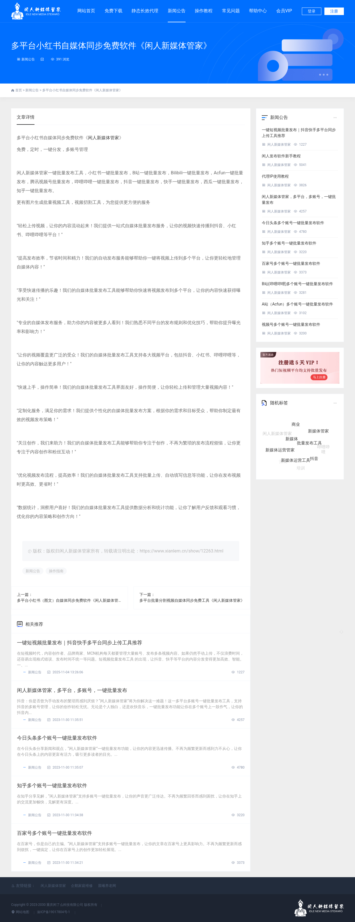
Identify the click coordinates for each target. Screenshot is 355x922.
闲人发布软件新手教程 (281, 156)
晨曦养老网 (107, 886)
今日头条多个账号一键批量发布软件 (57, 738)
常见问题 (231, 10)
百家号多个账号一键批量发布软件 (54, 833)
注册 (334, 11)
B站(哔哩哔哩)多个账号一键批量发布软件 (297, 284)
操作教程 (204, 10)
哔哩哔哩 (323, 447)
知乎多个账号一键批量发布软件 (52, 785)
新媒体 (291, 443)
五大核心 (308, 420)
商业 (296, 429)
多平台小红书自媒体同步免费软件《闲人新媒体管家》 (111, 45)
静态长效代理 (145, 8)
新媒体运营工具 (295, 460)
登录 (311, 11)
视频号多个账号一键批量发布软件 (291, 324)
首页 (19, 90)
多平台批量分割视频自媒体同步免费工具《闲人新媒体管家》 (192, 600)
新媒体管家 (318, 433)
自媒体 (289, 420)
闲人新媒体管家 (103, 137)
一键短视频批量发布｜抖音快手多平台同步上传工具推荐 (79, 642)
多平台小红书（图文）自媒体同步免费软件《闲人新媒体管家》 (69, 600)
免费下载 (113, 8)
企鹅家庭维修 (82, 886)
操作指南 (56, 571)
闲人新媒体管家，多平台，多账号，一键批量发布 (72, 690)
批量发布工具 (309, 447)
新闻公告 (177, 10)
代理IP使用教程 (275, 176)
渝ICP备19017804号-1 (54, 912)
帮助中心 (258, 10)
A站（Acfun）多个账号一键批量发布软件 (297, 304)
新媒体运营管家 (280, 450)
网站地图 (20, 912)
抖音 (314, 457)
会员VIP (284, 8)
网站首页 (86, 10)
